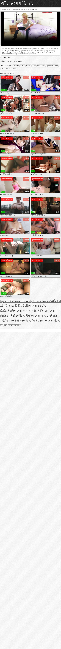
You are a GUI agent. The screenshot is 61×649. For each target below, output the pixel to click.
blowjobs (19, 301)
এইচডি (22, 65)
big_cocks (6, 301)
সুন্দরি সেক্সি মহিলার (52, 65)
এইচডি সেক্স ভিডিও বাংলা (8, 69)
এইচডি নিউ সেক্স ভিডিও (37, 320)
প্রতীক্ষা (28, 65)
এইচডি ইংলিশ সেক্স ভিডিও (33, 315)
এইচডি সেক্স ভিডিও (17, 3)
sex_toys (42, 301)
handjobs (31, 301)
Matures (16, 65)
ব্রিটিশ (34, 65)
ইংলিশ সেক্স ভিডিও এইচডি (24, 311)
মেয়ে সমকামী (41, 65)
